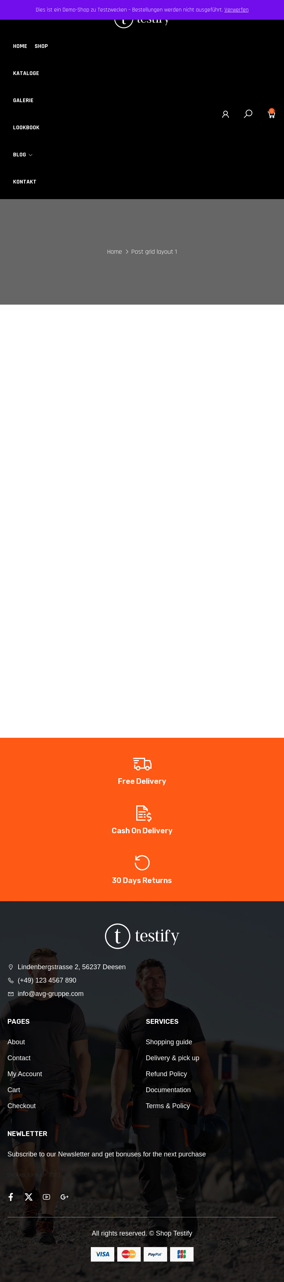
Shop (41, 46)
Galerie (23, 100)
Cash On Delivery (142, 830)
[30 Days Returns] (142, 862)
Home (20, 46)
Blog (23, 154)
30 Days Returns (142, 880)
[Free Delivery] (142, 763)
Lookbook (26, 128)
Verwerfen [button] (236, 9)
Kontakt (24, 182)
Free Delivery (142, 781)
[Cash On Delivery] (142, 813)
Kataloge (26, 73)
